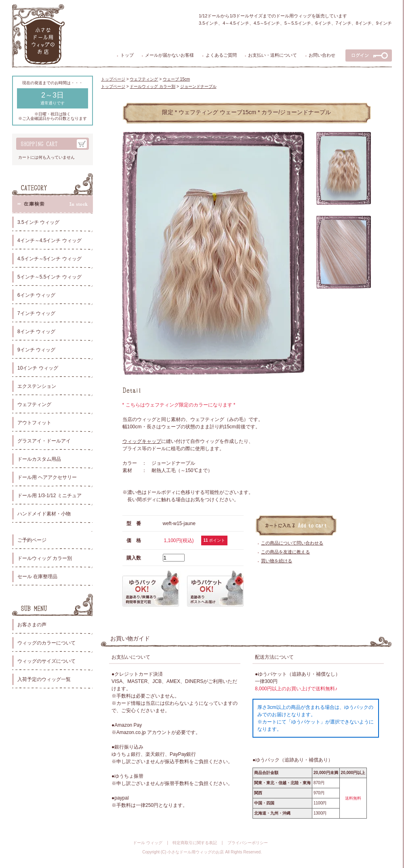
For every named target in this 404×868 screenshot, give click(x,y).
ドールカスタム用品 (39, 459)
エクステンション (36, 386)
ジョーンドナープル (198, 86)
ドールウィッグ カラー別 (44, 558)
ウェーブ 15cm (176, 79)
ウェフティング (34, 404)
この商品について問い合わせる (292, 542)
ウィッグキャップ (141, 441)
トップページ (113, 79)
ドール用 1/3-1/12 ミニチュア (49, 495)
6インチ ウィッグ (36, 295)
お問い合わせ (322, 55)
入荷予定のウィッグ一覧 (44, 679)
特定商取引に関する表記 (195, 842)
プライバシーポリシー (247, 842)
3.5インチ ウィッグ (38, 222)
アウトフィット (34, 422)
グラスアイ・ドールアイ (44, 441)
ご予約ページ (31, 540)
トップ (127, 55)
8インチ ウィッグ (36, 331)
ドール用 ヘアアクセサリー (47, 477)
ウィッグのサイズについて (46, 661)
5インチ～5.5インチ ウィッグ (49, 277)
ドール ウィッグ (147, 842)
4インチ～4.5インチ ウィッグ (49, 240)
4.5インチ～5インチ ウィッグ (49, 259)
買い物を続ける (276, 560)
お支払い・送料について (272, 55)
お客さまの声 (31, 625)
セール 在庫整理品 (37, 576)
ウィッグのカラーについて (46, 643)
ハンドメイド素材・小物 (44, 514)
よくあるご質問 (221, 55)
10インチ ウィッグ (37, 368)
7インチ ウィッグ (36, 313)
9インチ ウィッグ (36, 350)
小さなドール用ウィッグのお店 (195, 852)
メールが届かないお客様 (169, 55)
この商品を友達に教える (285, 551)
